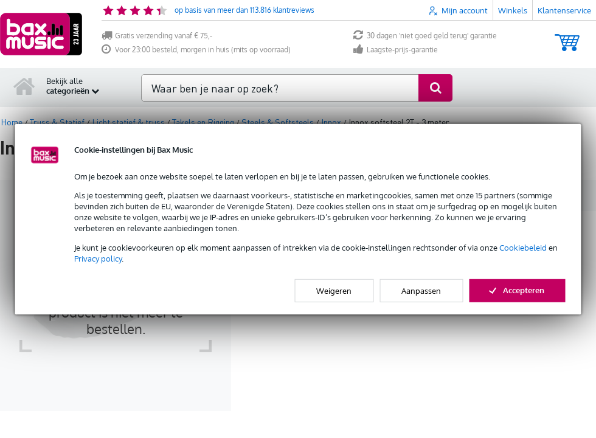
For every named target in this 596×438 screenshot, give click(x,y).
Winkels (512, 10)
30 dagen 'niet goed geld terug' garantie (425, 35)
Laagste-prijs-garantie (395, 49)
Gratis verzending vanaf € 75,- (157, 35)
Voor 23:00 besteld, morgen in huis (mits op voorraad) (196, 49)
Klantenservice (564, 10)
